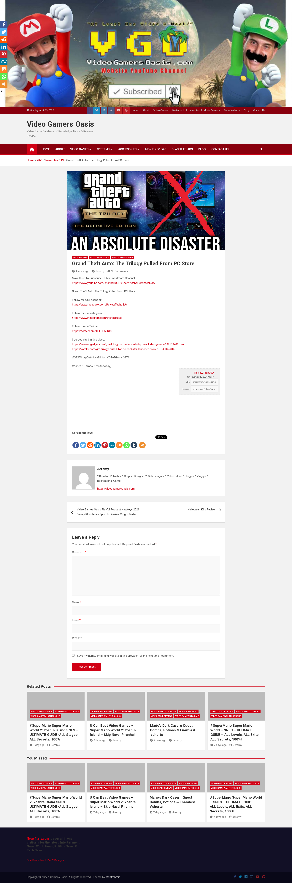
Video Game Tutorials (67, 711)
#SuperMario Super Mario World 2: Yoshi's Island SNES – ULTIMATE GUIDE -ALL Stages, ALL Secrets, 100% (54, 732)
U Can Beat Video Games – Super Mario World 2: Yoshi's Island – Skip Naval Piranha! (113, 730)
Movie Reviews (212, 110)
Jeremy (98, 271)
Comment (79, 552)
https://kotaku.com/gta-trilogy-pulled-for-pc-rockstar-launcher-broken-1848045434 (123, 349)
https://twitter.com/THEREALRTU (92, 331)
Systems (177, 110)
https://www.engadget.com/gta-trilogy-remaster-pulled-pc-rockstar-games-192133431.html (128, 344)
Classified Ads (232, 110)
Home (135, 110)
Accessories (192, 110)
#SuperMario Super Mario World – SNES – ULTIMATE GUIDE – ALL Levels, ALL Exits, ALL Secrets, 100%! (234, 732)
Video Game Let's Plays (163, 711)
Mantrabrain (113, 877)
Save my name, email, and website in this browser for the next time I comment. (125, 655)
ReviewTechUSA (204, 372)
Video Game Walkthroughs (45, 716)
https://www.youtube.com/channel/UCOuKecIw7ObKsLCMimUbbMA (113, 283)
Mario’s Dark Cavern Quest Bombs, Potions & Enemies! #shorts (172, 730)
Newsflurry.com (38, 838)
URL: (188, 382)
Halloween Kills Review (201, 509)
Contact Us (259, 110)
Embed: (186, 389)
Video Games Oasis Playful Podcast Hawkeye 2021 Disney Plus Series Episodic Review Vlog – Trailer (108, 512)
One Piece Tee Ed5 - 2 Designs (45, 860)
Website (77, 638)
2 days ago (98, 740)
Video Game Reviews (122, 257)
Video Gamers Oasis (60, 124)
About (145, 110)
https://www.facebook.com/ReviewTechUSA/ (99, 304)
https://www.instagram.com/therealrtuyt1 (97, 317)
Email (76, 620)
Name (76, 602)
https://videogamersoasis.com (116, 488)
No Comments (119, 271)
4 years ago (80, 271)
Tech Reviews (80, 257)
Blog (246, 110)
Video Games (160, 110)
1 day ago (37, 744)
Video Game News (99, 257)
